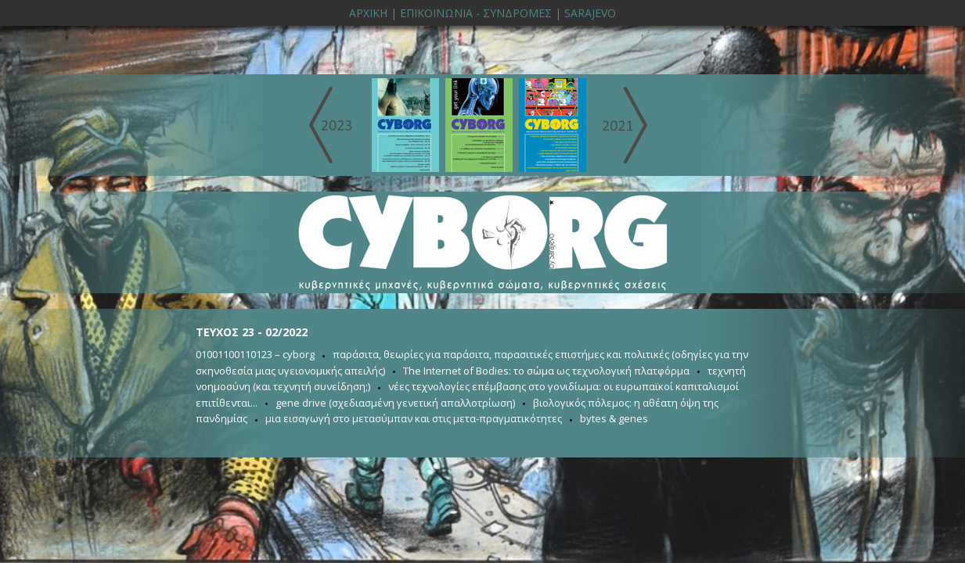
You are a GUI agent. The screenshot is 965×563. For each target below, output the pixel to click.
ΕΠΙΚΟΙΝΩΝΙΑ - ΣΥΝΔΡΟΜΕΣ (476, 12)
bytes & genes (614, 418)
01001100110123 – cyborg (255, 354)
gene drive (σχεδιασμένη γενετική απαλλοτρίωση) (395, 403)
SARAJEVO (590, 12)
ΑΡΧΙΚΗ (368, 12)
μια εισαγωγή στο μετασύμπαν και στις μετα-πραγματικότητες (413, 418)
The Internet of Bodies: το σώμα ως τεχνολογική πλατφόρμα (546, 371)
